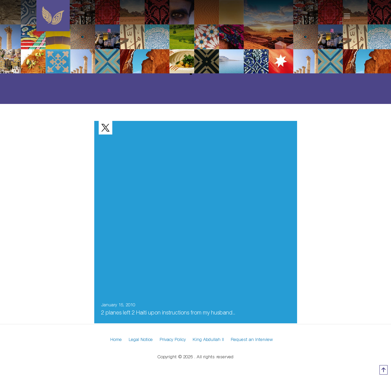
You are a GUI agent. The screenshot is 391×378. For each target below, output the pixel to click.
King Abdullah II (208, 339)
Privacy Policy (173, 339)
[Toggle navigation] (347, 15)
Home (116, 339)
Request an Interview (252, 339)
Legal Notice (141, 339)
